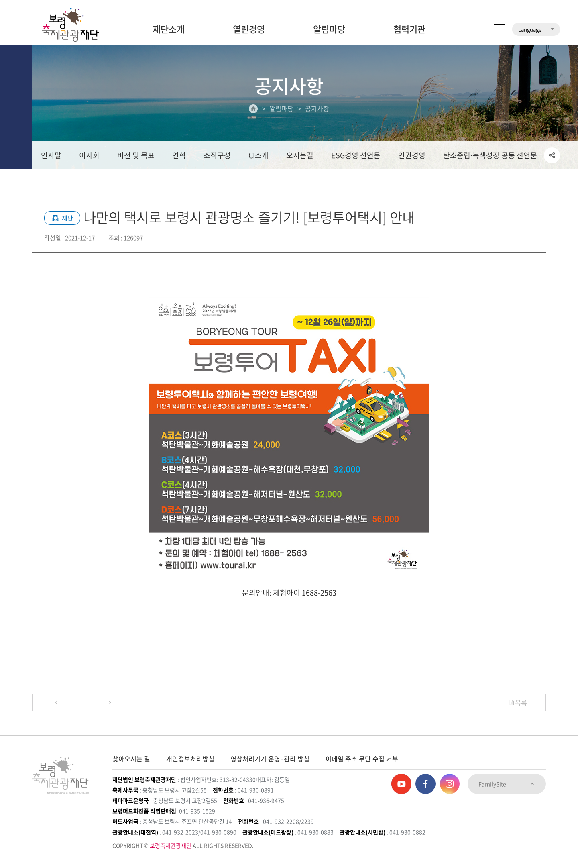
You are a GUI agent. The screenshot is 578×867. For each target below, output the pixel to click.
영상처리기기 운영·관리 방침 (269, 758)
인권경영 (411, 155)
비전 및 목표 (136, 155)
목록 (518, 702)
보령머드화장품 (480, 6)
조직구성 (217, 155)
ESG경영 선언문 (356, 155)
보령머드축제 (433, 6)
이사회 (89, 155)
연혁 (179, 155)
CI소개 (258, 155)
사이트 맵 (499, 28)
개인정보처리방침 (190, 758)
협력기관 (409, 28)
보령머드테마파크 (533, 6)
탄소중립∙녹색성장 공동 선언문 (490, 155)
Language (536, 29)
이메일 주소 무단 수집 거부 (362, 758)
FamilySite (506, 784)
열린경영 (249, 28)
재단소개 (169, 28)
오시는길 (299, 155)
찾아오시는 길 (131, 758)
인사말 (51, 155)
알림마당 (329, 28)
